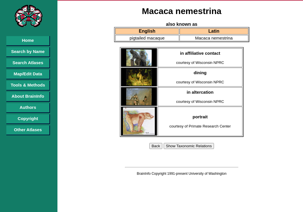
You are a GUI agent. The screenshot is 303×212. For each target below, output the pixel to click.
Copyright (28, 118)
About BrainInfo (27, 96)
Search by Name (28, 51)
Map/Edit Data (27, 73)
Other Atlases (28, 129)
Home (28, 40)
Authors (28, 107)
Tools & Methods (28, 85)
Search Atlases (27, 62)
